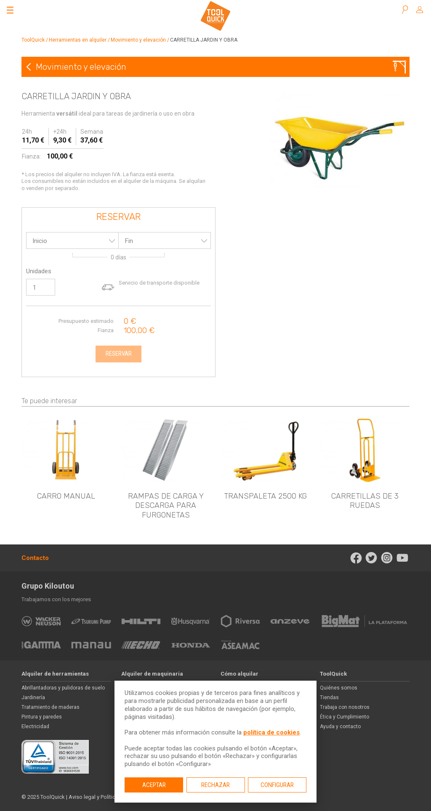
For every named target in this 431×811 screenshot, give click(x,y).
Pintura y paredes (41, 717)
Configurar (277, 785)
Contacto (35, 558)
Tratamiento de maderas (50, 707)
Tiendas (329, 697)
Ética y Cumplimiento (344, 717)
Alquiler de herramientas (55, 674)
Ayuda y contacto (340, 726)
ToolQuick (33, 40)
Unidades (38, 271)
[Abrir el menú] (10, 10)
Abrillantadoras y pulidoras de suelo (63, 688)
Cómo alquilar (239, 674)
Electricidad (35, 726)
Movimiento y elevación (138, 40)
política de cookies (271, 732)
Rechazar (215, 785)
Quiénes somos (338, 688)
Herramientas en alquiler (77, 40)
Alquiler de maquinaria (152, 674)
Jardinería (33, 697)
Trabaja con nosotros (345, 707)
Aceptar (154, 785)
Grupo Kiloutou (47, 585)
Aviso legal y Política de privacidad (111, 797)
